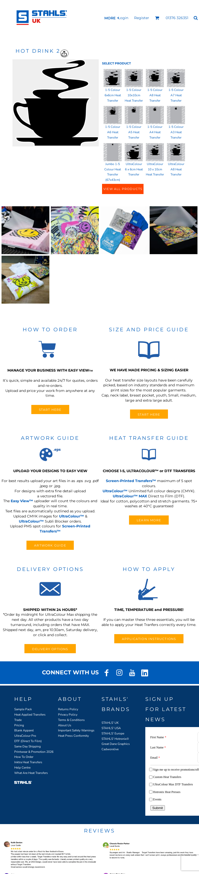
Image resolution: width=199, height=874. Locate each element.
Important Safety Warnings (76, 730)
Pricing (19, 725)
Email (155, 757)
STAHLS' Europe (113, 733)
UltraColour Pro (25, 736)
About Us (64, 725)
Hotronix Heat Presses (166, 792)
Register (141, 18)
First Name (158, 737)
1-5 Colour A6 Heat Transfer (112, 132)
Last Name (158, 747)
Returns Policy (68, 709)
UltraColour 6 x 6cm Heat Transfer (134, 169)
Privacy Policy (67, 715)
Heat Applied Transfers (30, 715)
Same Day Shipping (27, 746)
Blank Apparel (24, 730)
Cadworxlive (110, 749)
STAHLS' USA (111, 728)
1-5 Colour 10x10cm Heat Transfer (134, 95)
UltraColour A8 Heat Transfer (176, 169)
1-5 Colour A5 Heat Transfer (133, 132)
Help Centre (22, 768)
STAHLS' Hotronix (114, 739)
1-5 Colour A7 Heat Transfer (175, 95)
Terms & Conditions (71, 720)
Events (157, 799)
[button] (157, 18)
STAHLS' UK (110, 723)
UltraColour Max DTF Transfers (173, 784)
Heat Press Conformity (73, 736)
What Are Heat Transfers (31, 773)
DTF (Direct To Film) (28, 741)
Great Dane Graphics (116, 744)
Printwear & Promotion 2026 (33, 752)
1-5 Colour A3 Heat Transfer (175, 132)
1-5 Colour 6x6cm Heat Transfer (113, 95)
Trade (18, 720)
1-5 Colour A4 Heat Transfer (154, 132)
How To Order (23, 757)
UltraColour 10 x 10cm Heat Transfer (155, 169)
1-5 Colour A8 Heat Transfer (154, 95)
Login (123, 18)
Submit (157, 808)
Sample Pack (23, 709)
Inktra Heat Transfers (28, 762)
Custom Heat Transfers (167, 777)
